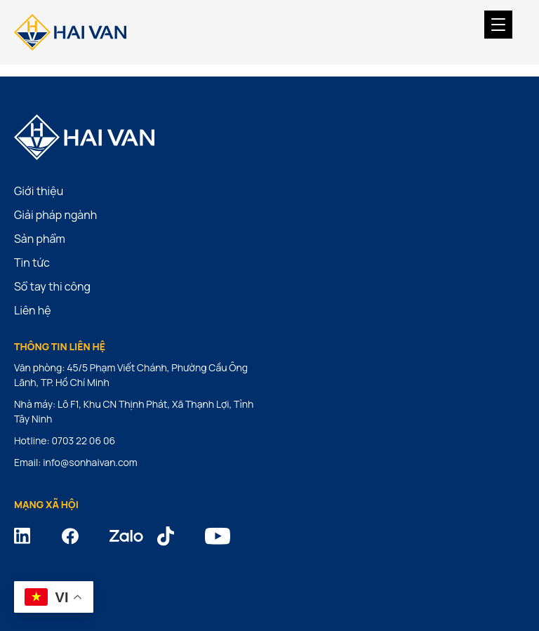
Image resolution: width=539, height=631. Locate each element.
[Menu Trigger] (498, 25)
